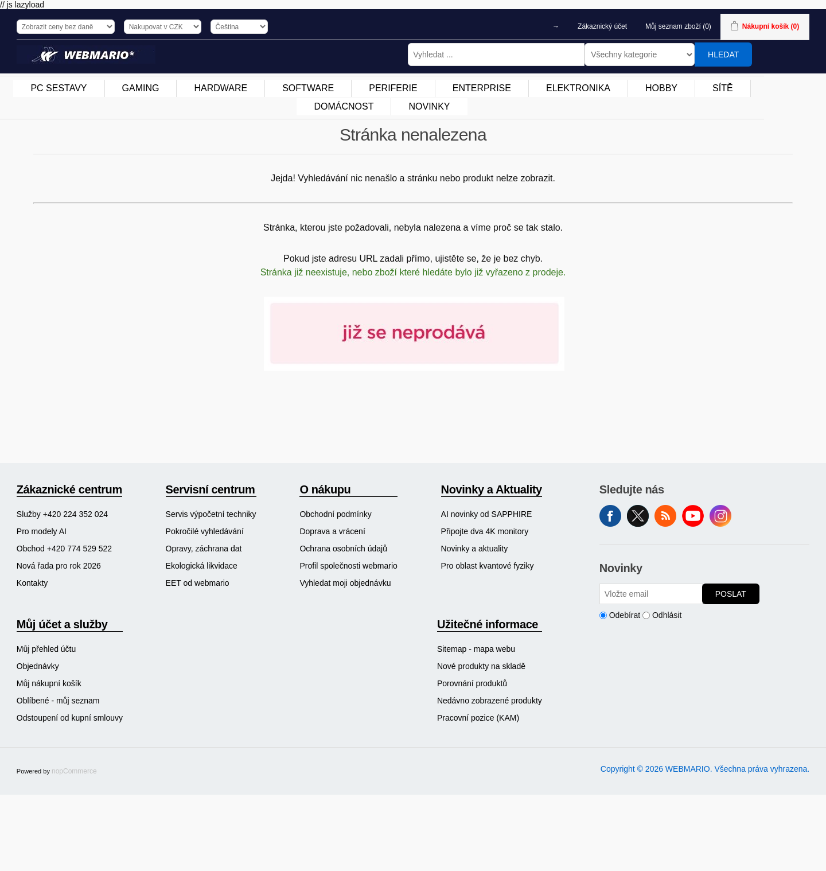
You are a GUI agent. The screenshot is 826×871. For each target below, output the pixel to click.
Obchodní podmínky (335, 514)
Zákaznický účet (602, 26)
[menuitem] (58, 88)
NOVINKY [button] (429, 106)
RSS (665, 516)
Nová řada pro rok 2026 (59, 565)
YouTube (693, 516)
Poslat (730, 593)
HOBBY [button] (661, 88)
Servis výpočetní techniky (211, 514)
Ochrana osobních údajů (343, 548)
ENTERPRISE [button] (482, 88)
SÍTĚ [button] (722, 88)
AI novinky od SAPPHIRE (486, 514)
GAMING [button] (140, 88)
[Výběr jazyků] (239, 27)
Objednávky (38, 666)
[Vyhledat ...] (496, 54)
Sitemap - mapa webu (476, 649)
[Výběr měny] (162, 27)
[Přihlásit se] (651, 594)
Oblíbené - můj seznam (58, 700)
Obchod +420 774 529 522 (64, 548)
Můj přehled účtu (46, 649)
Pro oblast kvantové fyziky (487, 565)
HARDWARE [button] (220, 88)
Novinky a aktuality (474, 548)
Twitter (638, 516)
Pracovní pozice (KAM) (478, 717)
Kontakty (32, 583)
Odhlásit (666, 615)
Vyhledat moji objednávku (345, 583)
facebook (610, 516)
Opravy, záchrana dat (204, 548)
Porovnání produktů (472, 683)
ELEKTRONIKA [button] (578, 88)
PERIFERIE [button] (393, 88)
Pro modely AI (42, 531)
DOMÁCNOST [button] (343, 106)
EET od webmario (197, 583)
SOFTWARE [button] (308, 88)
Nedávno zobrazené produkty (489, 700)
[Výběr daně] (66, 27)
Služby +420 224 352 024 (62, 514)
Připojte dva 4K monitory (485, 531)
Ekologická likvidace (201, 565)
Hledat (723, 54)
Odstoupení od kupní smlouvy (70, 717)
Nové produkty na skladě (481, 666)
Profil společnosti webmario (348, 565)
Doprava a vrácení (332, 531)
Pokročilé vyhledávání (205, 531)
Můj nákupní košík (49, 683)
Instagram (720, 516)
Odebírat (624, 615)
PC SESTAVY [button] (58, 88)
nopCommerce (74, 771)
